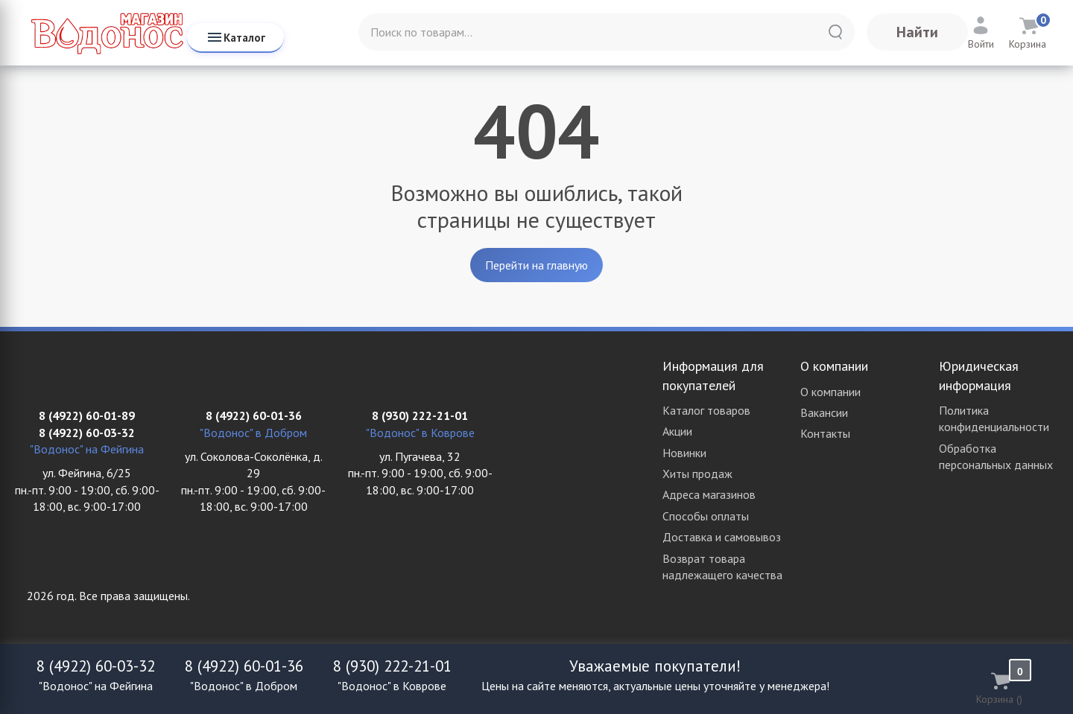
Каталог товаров (706, 410)
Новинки (684, 452)
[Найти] (835, 32)
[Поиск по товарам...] (606, 32)
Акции (677, 431)
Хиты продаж (697, 473)
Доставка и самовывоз (721, 536)
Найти (917, 32)
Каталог (235, 37)
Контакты (825, 433)
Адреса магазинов (709, 494)
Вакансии (824, 412)
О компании (830, 391)
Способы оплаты (705, 516)
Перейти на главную (536, 265)
